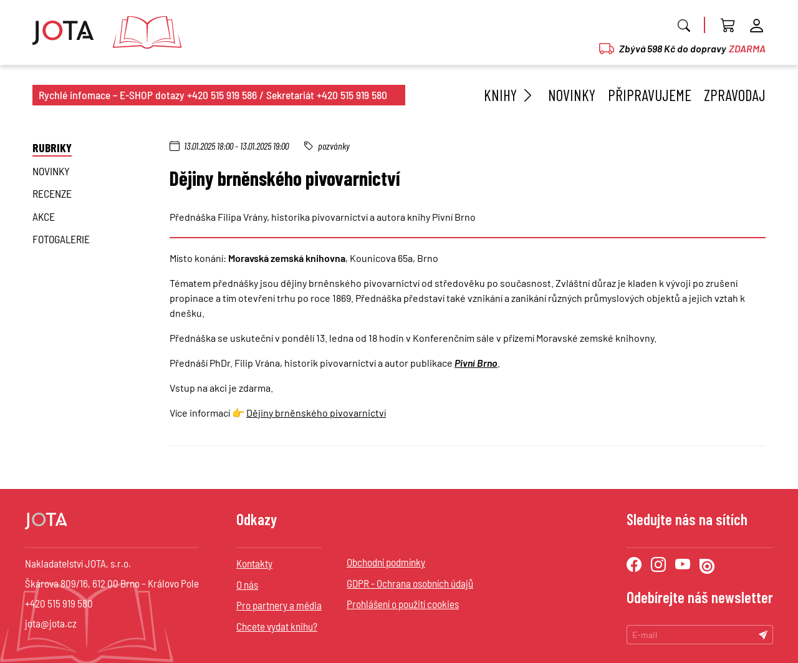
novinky (51, 171)
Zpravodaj (735, 94)
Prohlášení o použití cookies (403, 604)
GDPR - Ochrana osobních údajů (410, 583)
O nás (247, 584)
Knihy (510, 94)
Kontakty (254, 563)
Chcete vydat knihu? (276, 626)
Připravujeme (649, 94)
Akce (43, 216)
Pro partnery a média (279, 605)
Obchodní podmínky (386, 562)
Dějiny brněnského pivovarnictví (316, 413)
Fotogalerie (61, 239)
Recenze (52, 193)
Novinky (571, 94)
